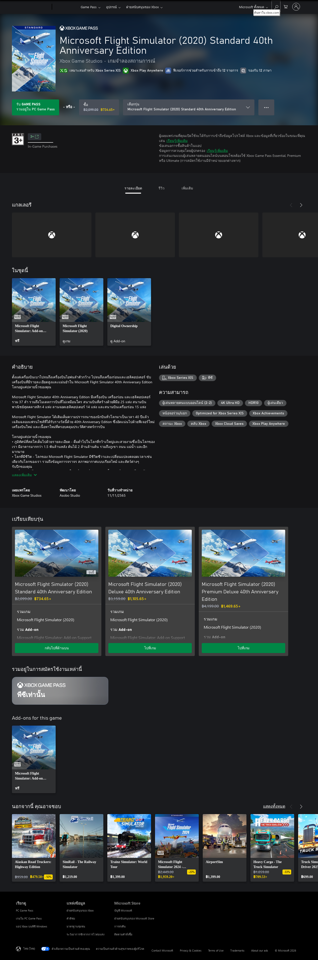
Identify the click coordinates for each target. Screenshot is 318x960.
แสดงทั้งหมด (274, 806)
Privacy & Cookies (190, 950)
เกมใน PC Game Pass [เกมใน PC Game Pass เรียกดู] (29, 918)
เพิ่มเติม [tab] (187, 188)
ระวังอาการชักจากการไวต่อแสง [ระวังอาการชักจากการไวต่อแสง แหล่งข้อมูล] (85, 934)
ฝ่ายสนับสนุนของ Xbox (142, 7)
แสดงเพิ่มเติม (24, 475)
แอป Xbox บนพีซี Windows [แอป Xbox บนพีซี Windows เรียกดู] (31, 926)
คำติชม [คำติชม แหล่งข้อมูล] (71, 918)
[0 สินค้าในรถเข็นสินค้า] (286, 6)
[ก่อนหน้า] (291, 205)
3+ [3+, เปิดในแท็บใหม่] (34, 137)
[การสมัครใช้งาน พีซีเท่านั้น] (60, 691)
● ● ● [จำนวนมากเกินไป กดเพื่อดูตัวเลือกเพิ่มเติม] (266, 107)
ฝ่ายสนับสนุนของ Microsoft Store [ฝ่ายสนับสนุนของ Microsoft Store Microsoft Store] (134, 918)
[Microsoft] (33, 7)
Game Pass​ (89, 7)
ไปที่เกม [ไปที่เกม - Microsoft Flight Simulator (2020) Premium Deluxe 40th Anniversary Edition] (243, 648)
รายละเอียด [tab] (133, 188)
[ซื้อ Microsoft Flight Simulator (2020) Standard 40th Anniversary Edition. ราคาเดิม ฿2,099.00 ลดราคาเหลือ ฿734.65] (99, 107)
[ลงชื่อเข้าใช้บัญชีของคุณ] (296, 7)
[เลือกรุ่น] (188, 107)
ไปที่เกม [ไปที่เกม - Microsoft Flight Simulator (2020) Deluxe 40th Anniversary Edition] (150, 648)
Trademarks (237, 950)
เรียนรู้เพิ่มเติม (177, 140)
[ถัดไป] (301, 205)
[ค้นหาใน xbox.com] (276, 6)
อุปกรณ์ (111, 7)
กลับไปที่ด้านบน (57, 648)
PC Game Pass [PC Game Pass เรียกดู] (24, 910)
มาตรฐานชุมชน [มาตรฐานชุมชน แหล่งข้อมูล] (76, 926)
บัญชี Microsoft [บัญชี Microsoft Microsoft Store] (123, 910)
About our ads (259, 950)
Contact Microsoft (162, 950)
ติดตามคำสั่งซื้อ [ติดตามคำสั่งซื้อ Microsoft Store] (123, 934)
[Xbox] (65, 7)
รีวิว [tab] (161, 188)
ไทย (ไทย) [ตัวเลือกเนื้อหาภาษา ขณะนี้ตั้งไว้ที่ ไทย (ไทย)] (29, 948)
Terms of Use (216, 950)
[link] (34, 312)
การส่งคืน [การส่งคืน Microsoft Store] (120, 926)
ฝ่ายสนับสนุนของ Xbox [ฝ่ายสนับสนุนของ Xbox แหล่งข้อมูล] (80, 910)
